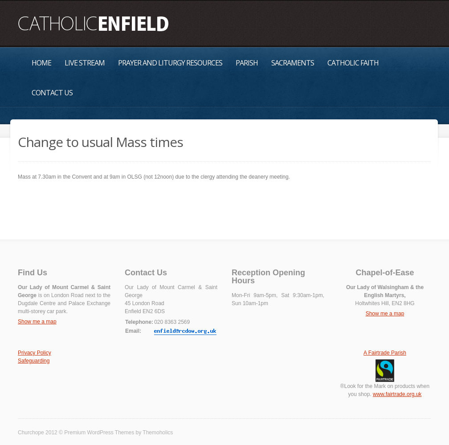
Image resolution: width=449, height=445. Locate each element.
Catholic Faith (353, 63)
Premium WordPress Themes (99, 432)
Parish (247, 63)
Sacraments (292, 63)
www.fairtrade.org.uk (397, 394)
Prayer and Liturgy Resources (170, 63)
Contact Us (52, 93)
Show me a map (37, 321)
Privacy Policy (34, 353)
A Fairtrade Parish (384, 353)
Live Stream (85, 63)
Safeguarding (33, 361)
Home (41, 63)
